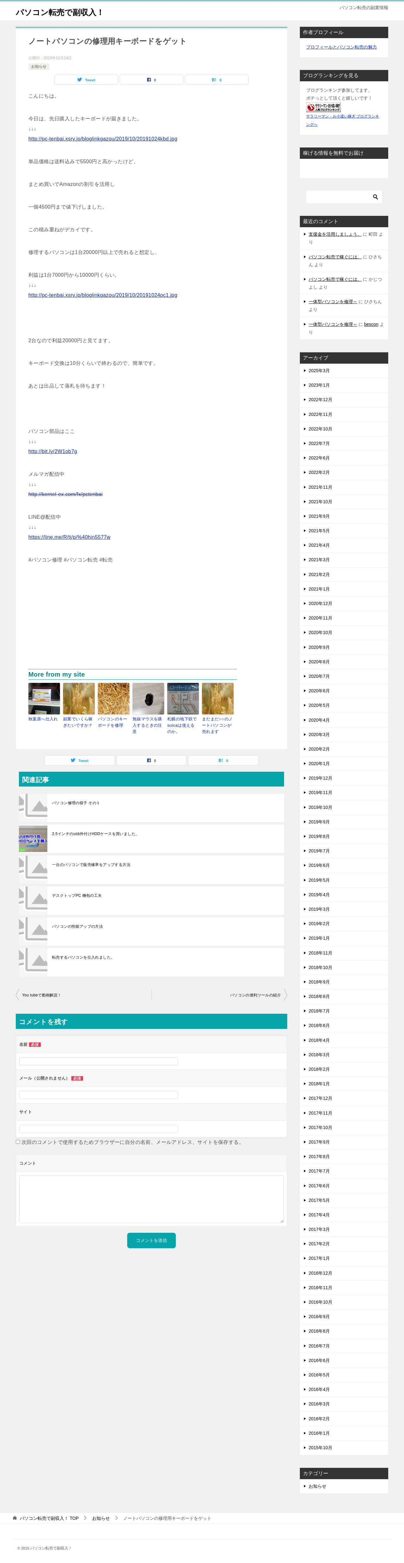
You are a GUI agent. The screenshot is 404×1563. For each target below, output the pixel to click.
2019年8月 (319, 836)
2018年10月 (320, 967)
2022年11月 (320, 414)
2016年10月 (320, 1302)
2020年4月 (319, 720)
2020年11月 (320, 617)
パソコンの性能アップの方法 (77, 924)
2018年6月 (319, 1025)
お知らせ (38, 66)
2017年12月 (320, 1098)
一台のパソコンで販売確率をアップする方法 (91, 863)
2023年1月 (319, 385)
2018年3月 (319, 1054)
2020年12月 (320, 603)
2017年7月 (319, 1171)
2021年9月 (319, 516)
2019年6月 (319, 865)
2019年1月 (319, 938)
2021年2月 (319, 574)
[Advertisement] (151, 622)
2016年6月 (319, 1360)
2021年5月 (319, 530)
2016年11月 (320, 1287)
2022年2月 (319, 472)
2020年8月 (319, 661)
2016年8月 (319, 1331)
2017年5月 (319, 1200)
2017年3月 (319, 1229)
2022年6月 (319, 457)
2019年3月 (319, 909)
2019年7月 (319, 850)
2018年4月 (319, 1040)
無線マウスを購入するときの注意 (148, 722)
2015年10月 (320, 1447)
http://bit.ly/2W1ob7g (52, 451)
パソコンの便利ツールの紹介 (255, 993)
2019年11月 (320, 792)
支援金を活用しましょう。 (335, 234)
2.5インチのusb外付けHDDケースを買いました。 (95, 832)
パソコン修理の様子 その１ (76, 801)
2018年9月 (319, 981)
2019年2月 (319, 923)
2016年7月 (319, 1345)
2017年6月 (319, 1185)
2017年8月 (319, 1156)
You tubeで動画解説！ (42, 993)
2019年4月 (319, 894)
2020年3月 (319, 734)
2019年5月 (319, 880)
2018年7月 (319, 1010)
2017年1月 (319, 1258)
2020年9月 (319, 647)
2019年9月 (319, 821)
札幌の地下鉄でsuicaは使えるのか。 (181, 724)
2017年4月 (319, 1214)
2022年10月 (320, 428)
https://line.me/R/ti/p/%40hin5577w (69, 537)
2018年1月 (319, 1083)
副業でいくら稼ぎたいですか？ (78, 722)
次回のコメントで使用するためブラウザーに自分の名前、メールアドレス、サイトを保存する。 (132, 1140)
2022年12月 (320, 399)
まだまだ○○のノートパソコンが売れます (217, 724)
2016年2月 (319, 1418)
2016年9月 (319, 1316)
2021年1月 (319, 588)
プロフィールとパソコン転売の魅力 (341, 46)
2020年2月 (319, 749)
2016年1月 (319, 1433)
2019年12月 (320, 778)
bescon (371, 324)
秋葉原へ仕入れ (42, 719)
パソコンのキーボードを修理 (113, 722)
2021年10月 (320, 501)
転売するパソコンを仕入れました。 (83, 955)
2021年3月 (319, 559)
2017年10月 (320, 1127)
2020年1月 (319, 763)
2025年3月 (319, 370)
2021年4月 (319, 545)
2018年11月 (320, 952)
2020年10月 (320, 632)
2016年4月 (319, 1389)
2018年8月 (319, 996)
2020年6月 (319, 690)
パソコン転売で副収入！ (69, 11)
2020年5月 (319, 705)
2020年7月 (319, 676)
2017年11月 (320, 1113)
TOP (49, 1518)
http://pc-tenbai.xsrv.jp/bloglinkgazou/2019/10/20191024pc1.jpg (102, 295)
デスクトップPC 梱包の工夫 (77, 893)
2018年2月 (319, 1069)
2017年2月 (319, 1243)
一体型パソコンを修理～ (333, 301)
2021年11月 (320, 487)
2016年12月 (320, 1273)
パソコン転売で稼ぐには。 (335, 256)
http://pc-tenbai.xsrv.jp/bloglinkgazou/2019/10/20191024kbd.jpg (102, 138)
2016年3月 (319, 1403)
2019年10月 (320, 807)
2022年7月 (319, 443)
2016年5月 (319, 1374)
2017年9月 (319, 1142)
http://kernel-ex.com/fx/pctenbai (65, 494)
